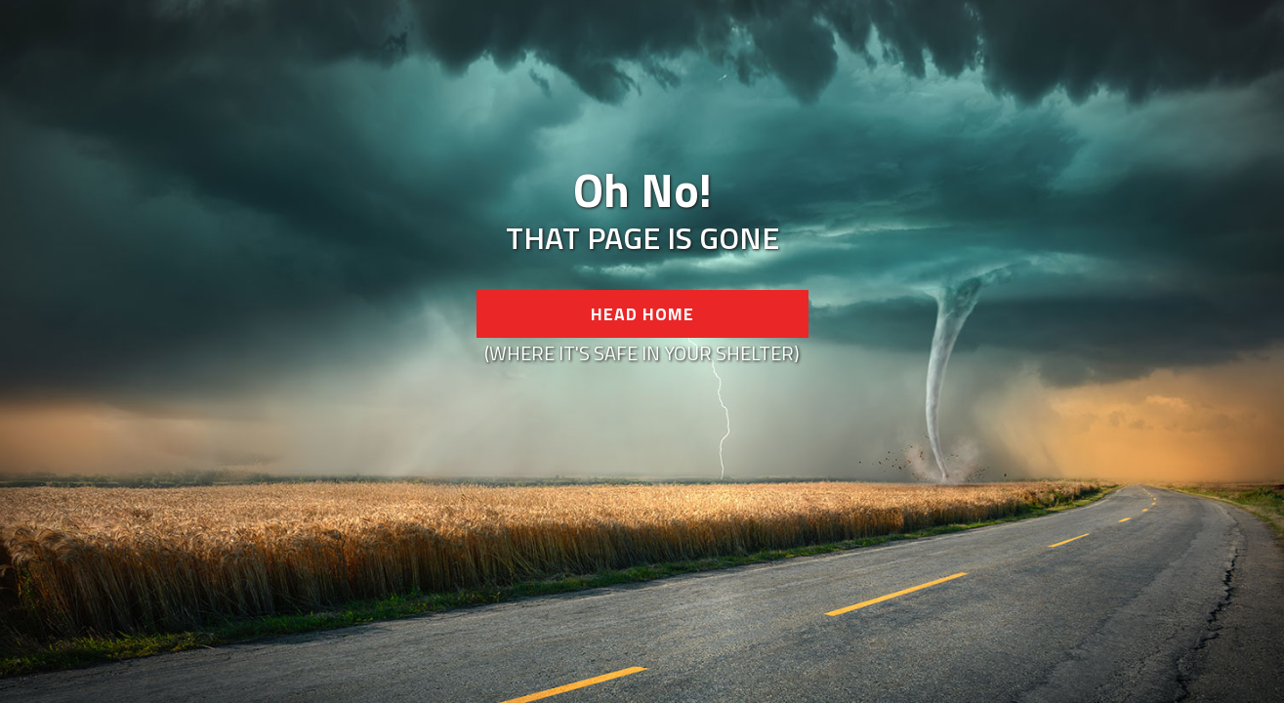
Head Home (642, 314)
